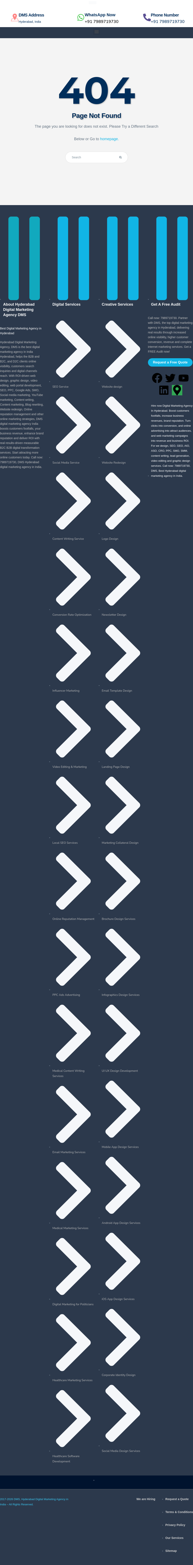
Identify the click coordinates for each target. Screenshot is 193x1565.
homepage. (109, 139)
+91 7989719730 (101, 21)
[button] (96, 31)
